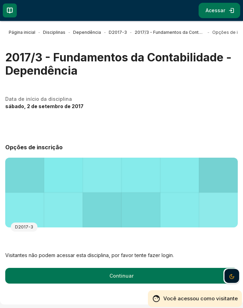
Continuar (121, 276)
